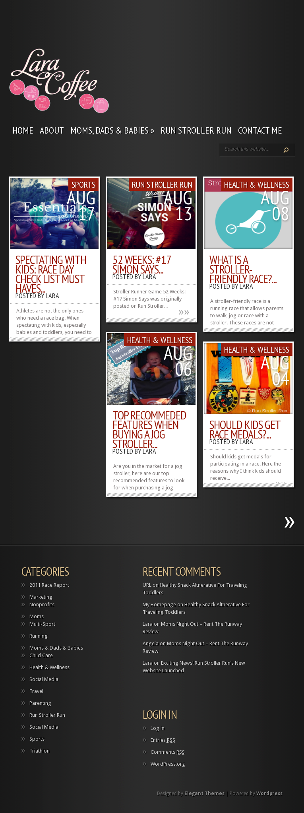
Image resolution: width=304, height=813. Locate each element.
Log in (158, 728)
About (52, 130)
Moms (36, 616)
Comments (168, 752)
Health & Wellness (256, 184)
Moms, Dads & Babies (112, 130)
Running (38, 636)
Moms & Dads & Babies (56, 648)
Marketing (40, 597)
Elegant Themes (204, 793)
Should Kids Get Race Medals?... (244, 429)
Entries (163, 740)
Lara (52, 295)
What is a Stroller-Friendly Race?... (243, 269)
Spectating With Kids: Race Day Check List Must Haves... (50, 274)
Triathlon (39, 751)
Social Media (43, 679)
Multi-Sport (42, 624)
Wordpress (269, 793)
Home (22, 130)
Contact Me (260, 130)
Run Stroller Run (196, 130)
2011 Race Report (49, 585)
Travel (36, 691)
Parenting (40, 703)
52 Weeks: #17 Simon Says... (141, 264)
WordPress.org (168, 764)
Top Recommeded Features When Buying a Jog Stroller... (149, 429)
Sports (83, 184)
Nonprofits (41, 604)
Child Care (41, 655)
